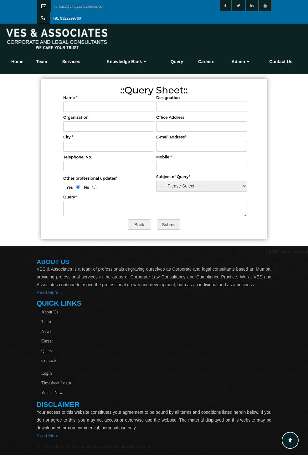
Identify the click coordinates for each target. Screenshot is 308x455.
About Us (49, 312)
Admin (240, 61)
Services (71, 61)
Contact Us (280, 61)
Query (177, 61)
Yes (69, 187)
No (86, 187)
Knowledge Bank (126, 61)
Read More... (49, 292)
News (46, 331)
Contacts (49, 360)
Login (46, 373)
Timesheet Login (56, 383)
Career (47, 341)
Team (41, 61)
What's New (52, 392)
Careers (206, 61)
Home (17, 61)
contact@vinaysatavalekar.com (79, 6)
